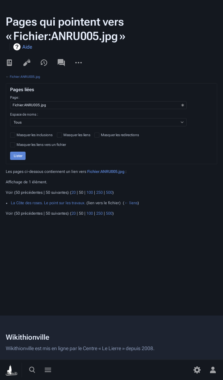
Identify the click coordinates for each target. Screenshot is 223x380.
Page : (14, 97)
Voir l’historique (44, 62)
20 (73, 192)
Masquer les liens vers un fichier (41, 145)
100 (89, 192)
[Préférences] (197, 370)
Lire (9, 62)
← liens (131, 203)
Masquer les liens (76, 135)
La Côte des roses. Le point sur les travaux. (48, 203)
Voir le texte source (26, 62)
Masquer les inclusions (35, 135)
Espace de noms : (24, 114)
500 (109, 192)
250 (99, 192)
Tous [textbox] (18, 122)
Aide (27, 47)
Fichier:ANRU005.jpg (25, 77)
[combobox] (98, 105)
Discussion (61, 62)
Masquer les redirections (120, 135)
